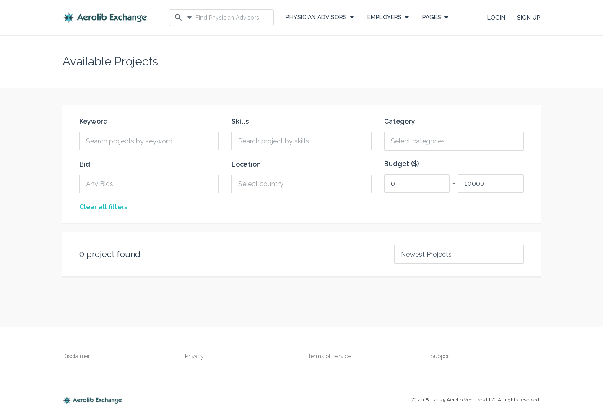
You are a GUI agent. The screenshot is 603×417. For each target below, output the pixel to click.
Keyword (93, 121)
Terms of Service (329, 356)
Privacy (194, 356)
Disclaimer (76, 356)
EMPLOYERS (388, 17)
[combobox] (457, 141)
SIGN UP (529, 18)
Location (246, 164)
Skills (240, 121)
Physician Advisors (320, 17)
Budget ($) (401, 164)
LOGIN (496, 18)
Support (441, 356)
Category (399, 121)
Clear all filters (103, 207)
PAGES (435, 17)
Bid (84, 164)
